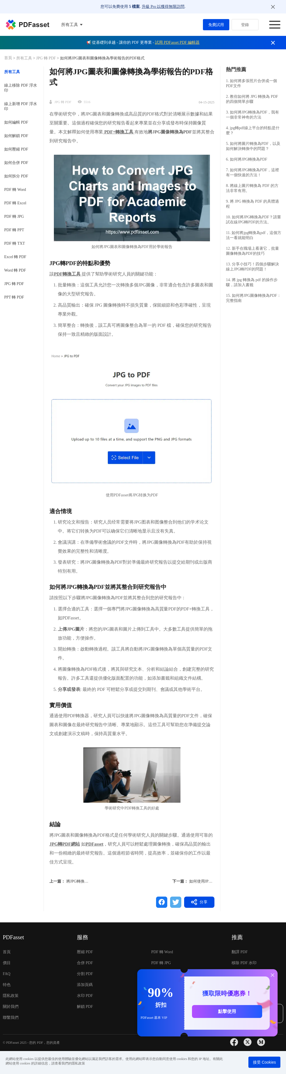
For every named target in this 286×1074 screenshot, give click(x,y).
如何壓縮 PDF (16, 149)
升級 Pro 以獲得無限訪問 (163, 6)
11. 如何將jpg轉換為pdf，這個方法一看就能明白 (253, 235)
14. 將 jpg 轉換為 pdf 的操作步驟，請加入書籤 (252, 282)
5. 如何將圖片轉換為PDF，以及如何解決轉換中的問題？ (253, 146)
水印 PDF (85, 996)
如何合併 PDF (16, 163)
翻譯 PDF (240, 952)
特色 (7, 985)
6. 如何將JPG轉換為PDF (246, 159)
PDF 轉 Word (15, 190)
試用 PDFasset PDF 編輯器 (177, 42)
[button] (131, 419)
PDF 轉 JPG (14, 216)
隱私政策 (11, 996)
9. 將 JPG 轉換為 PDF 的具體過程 (252, 204)
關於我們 (11, 1006)
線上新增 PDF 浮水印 (20, 106)
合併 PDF (85, 963)
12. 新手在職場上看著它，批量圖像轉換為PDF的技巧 (252, 251)
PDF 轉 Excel (15, 203)
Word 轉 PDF (15, 270)
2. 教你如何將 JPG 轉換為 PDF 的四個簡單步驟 (252, 99)
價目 (7, 963)
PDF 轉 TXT (14, 243)
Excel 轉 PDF (15, 257)
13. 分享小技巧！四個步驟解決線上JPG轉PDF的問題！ (252, 266)
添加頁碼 (85, 985)
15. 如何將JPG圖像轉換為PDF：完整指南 (253, 298)
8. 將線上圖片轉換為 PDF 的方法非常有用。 (252, 188)
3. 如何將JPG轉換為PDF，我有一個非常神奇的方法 (252, 114)
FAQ (6, 974)
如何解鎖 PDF (16, 136)
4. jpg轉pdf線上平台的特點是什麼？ (253, 130)
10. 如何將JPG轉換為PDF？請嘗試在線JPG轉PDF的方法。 (253, 219)
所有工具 (24, 58)
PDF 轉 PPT (14, 230)
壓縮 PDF (85, 952)
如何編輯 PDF (16, 122)
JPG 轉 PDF (46, 58)
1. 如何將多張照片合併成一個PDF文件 (251, 83)
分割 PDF (85, 974)
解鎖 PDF (85, 1006)
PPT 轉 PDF (14, 297)
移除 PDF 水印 (244, 963)
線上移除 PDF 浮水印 (20, 87)
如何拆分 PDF (16, 176)
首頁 (8, 58)
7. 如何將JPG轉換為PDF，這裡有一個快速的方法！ (252, 172)
